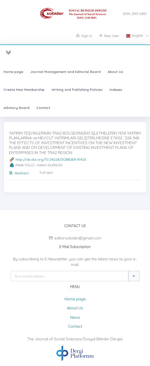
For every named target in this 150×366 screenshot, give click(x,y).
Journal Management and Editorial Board (65, 72)
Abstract (19, 173)
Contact (43, 108)
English (135, 35)
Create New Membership (24, 90)
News (75, 317)
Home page (13, 72)
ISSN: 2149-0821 (134, 14)
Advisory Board (16, 108)
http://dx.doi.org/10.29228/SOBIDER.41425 (51, 159)
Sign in (84, 36)
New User (109, 36)
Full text (46, 172)
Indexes (115, 90)
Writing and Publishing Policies (77, 90)
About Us (115, 72)
